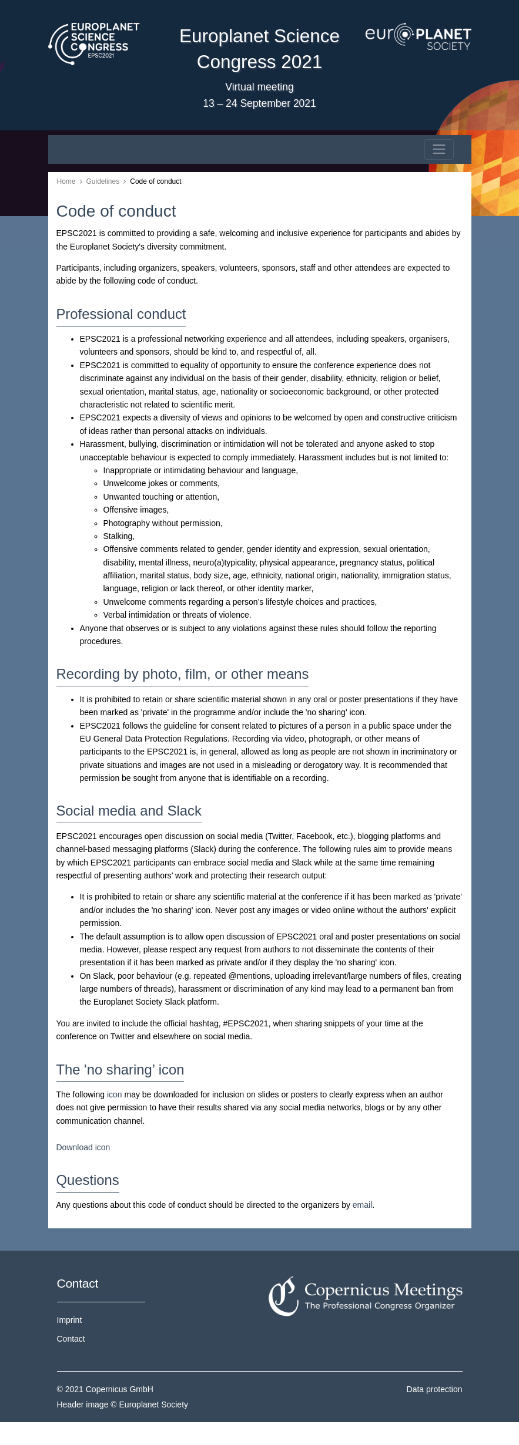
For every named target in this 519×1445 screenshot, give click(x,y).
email (362, 1205)
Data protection (435, 1389)
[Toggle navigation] (438, 149)
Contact (71, 1338)
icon (114, 1094)
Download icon (83, 1147)
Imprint (69, 1320)
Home (66, 181)
